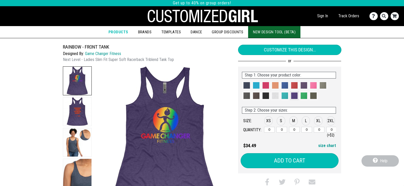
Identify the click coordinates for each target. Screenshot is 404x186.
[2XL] (331, 130)
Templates (171, 32)
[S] (281, 130)
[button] (77, 81)
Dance (196, 32)
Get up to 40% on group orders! (202, 3)
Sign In (322, 15)
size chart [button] (327, 145)
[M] (294, 130)
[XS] (269, 130)
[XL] (319, 130)
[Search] (385, 16)
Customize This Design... (290, 50)
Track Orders (348, 15)
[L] (306, 130)
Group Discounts (227, 32)
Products (118, 32)
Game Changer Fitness (103, 53)
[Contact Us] (374, 16)
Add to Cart (289, 160)
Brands (145, 32)
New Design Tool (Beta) (274, 32)
